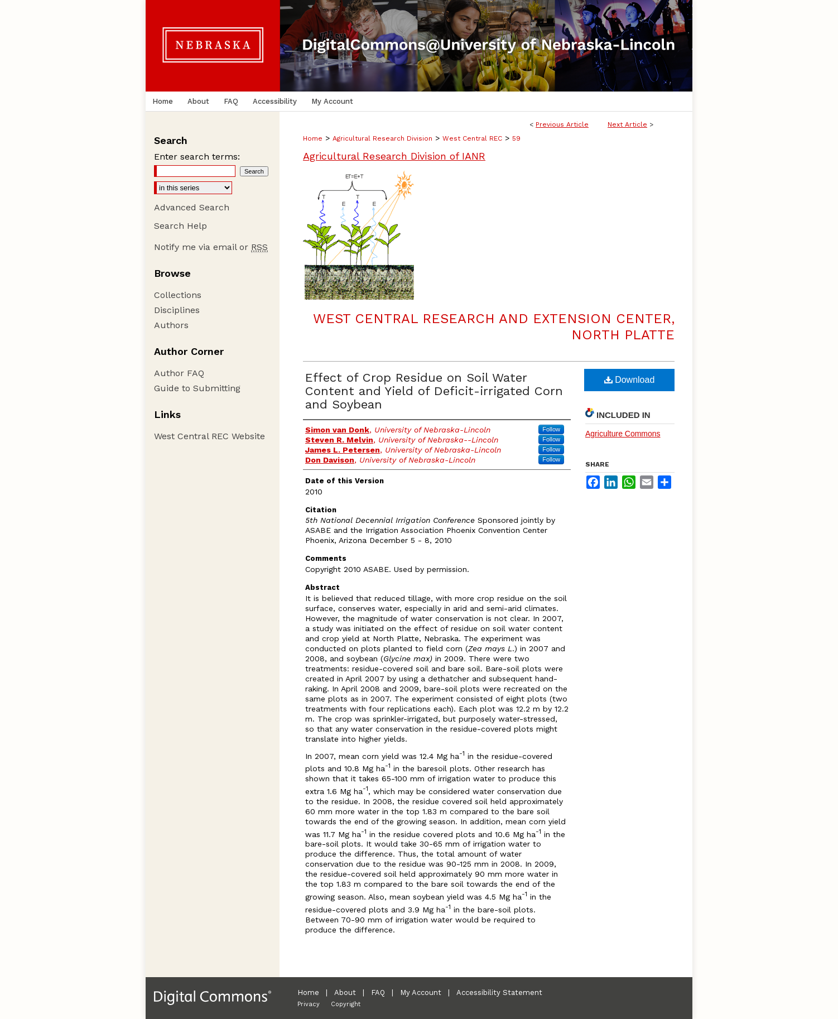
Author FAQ (179, 373)
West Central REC (472, 138)
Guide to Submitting (197, 388)
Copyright (345, 1004)
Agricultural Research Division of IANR (394, 156)
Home (312, 138)
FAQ (378, 992)
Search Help (180, 225)
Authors (171, 325)
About (345, 992)
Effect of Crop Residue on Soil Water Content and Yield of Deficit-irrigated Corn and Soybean (434, 391)
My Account (420, 992)
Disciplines (177, 310)
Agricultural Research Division (382, 138)
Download (629, 379)
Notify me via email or (211, 247)
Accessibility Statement (499, 992)
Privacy (308, 1004)
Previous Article (562, 124)
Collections (177, 295)
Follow (551, 429)
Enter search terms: (197, 156)
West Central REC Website (209, 436)
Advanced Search (191, 207)
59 (516, 138)
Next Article (627, 124)
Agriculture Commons (623, 433)
